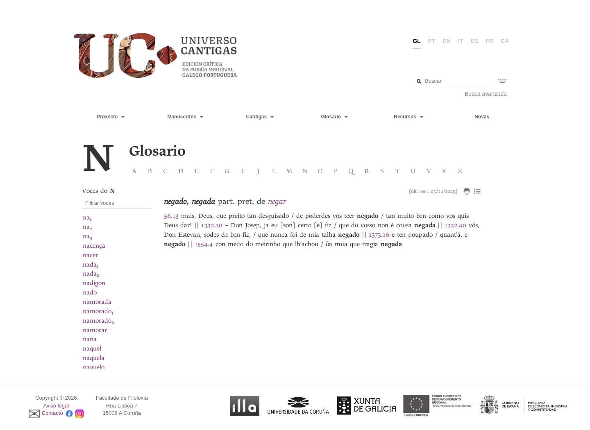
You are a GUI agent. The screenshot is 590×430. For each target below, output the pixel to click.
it (460, 41)
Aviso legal (56, 406)
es (474, 41)
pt (432, 41)
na (87, 217)
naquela (93, 358)
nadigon (94, 283)
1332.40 (455, 225)
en (447, 41)
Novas (481, 117)
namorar (95, 330)
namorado (98, 311)
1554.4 (204, 244)
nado (90, 292)
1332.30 (211, 225)
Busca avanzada (486, 94)
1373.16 (379, 234)
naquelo (93, 367)
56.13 (171, 216)
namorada (97, 302)
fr (489, 41)
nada (91, 264)
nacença (94, 245)
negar (277, 201)
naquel (92, 348)
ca (505, 41)
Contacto (52, 413)
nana (90, 339)
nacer (90, 255)
